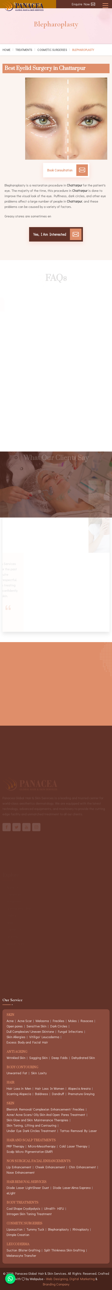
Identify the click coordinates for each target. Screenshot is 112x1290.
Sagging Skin (38, 1057)
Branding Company (56, 1284)
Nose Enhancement (21, 1172)
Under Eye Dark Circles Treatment (31, 1130)
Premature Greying (81, 1094)
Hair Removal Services (26, 1182)
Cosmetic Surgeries (52, 50)
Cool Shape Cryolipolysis (23, 1208)
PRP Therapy (15, 1146)
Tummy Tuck (35, 1229)
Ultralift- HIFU (54, 1208)
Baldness (41, 1094)
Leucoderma (18, 1244)
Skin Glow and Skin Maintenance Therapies (37, 1120)
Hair (10, 1083)
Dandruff (58, 1094)
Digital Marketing (82, 1279)
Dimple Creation (18, 1234)
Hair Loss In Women (49, 1088)
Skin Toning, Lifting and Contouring (31, 1125)
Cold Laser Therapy (73, 1146)
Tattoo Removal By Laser (78, 1130)
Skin (10, 1103)
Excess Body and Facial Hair (27, 1042)
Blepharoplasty (58, 1229)
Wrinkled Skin (16, 1057)
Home (6, 50)
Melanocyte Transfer (21, 1255)
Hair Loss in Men (19, 1088)
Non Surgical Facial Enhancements (39, 1161)
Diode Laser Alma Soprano (72, 1187)
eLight (11, 1193)
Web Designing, (57, 1279)
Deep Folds (60, 1057)
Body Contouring (22, 1067)
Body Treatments (22, 1203)
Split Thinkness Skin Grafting (64, 1250)
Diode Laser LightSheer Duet (28, 1187)
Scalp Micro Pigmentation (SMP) (30, 1151)
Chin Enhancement (82, 1167)
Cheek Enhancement (50, 1167)
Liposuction (14, 1229)
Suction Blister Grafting (23, 1250)
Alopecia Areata (79, 1088)
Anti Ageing (17, 1052)
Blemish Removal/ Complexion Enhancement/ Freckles (45, 1109)
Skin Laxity (39, 1073)
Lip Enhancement (19, 1167)
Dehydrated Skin (83, 1057)
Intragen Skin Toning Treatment (29, 1214)
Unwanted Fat (17, 1073)
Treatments (23, 50)
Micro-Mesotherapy (41, 1146)
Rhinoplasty (81, 1229)
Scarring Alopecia (19, 1094)
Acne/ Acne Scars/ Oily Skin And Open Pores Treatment (46, 1114)
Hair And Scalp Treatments (31, 1140)
